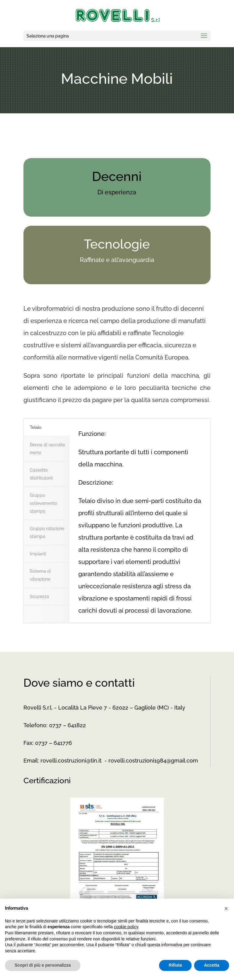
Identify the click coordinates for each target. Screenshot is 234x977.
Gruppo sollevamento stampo (43, 503)
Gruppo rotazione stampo (47, 532)
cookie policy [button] (126, 926)
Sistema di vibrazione (40, 575)
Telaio (35, 427)
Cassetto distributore (41, 474)
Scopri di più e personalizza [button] (43, 965)
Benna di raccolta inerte (47, 448)
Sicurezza (39, 596)
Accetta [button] (211, 965)
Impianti (38, 553)
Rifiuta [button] (175, 965)
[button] (226, 908)
